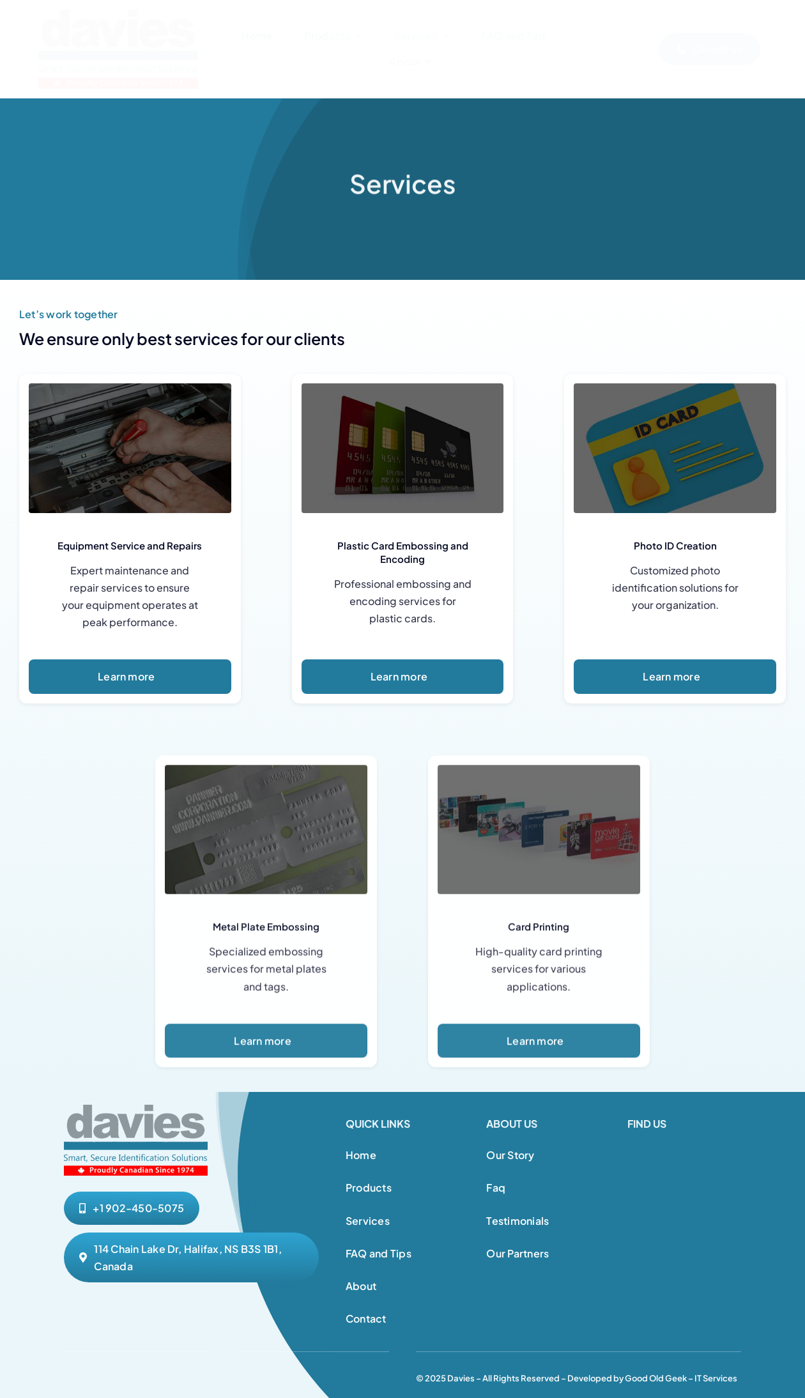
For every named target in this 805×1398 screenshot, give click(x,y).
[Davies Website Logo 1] (118, 14)
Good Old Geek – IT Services (681, 1378)
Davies (461, 1378)
